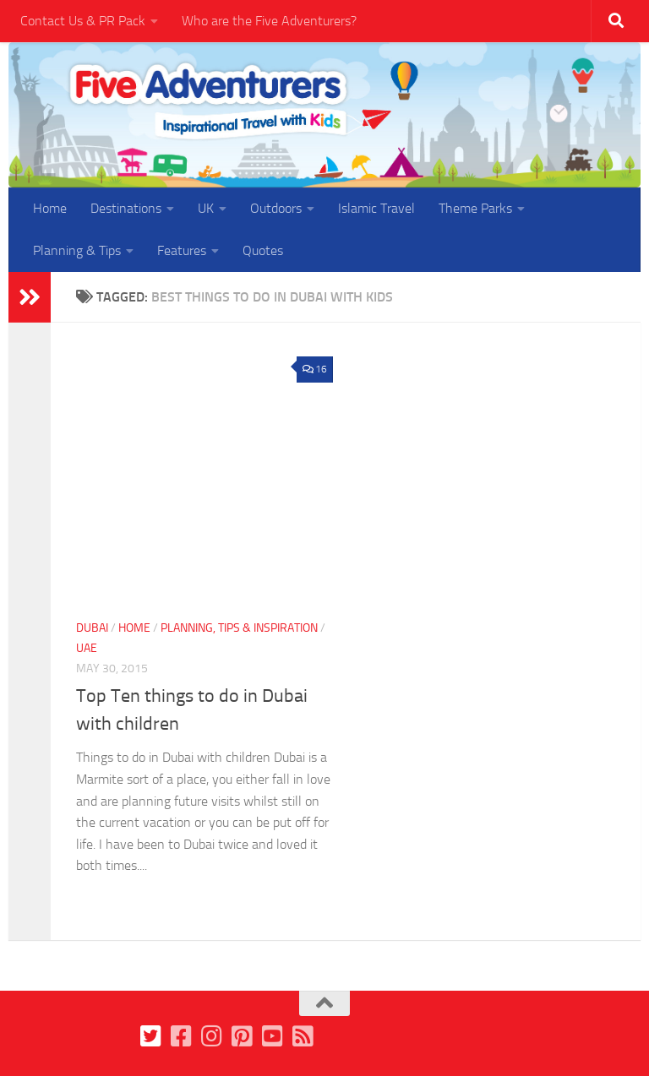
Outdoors (276, 208)
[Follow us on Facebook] (182, 1036)
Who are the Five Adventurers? (269, 21)
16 (315, 369)
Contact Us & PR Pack (82, 21)
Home (50, 208)
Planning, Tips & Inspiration (239, 628)
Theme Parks (475, 208)
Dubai (92, 628)
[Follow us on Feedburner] (303, 1036)
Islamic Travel (376, 208)
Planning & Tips (77, 250)
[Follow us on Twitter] (151, 1036)
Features (181, 250)
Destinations (125, 208)
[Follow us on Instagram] (212, 1036)
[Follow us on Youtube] (273, 1036)
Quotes (263, 250)
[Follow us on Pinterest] (242, 1036)
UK (206, 208)
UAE (86, 648)
